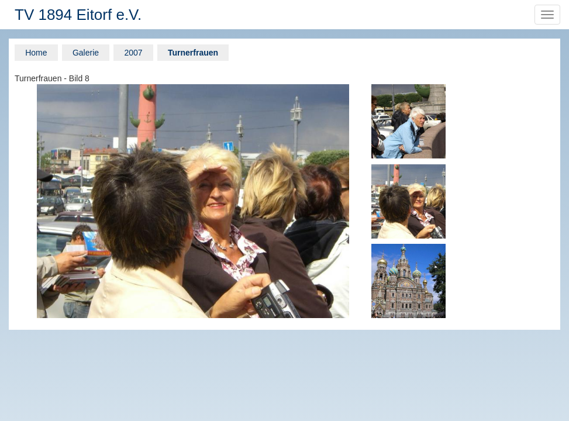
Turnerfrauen (193, 52)
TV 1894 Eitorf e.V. (78, 14)
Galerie (86, 52)
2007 (133, 52)
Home (36, 52)
